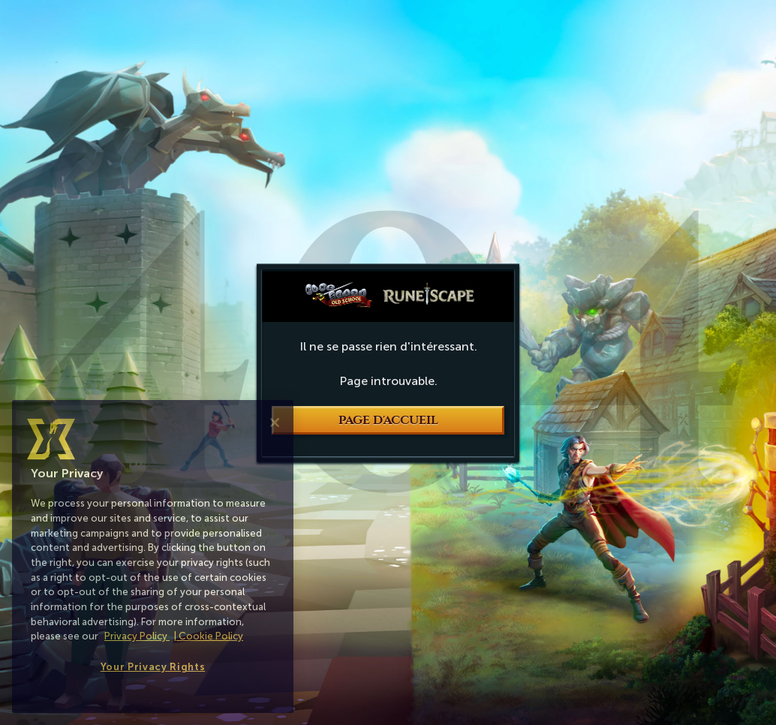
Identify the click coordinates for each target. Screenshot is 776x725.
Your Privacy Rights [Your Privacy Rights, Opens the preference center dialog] (153, 666)
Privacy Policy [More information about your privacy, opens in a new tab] (137, 636)
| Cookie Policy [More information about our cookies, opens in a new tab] (208, 636)
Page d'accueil (388, 420)
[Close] (274, 422)
